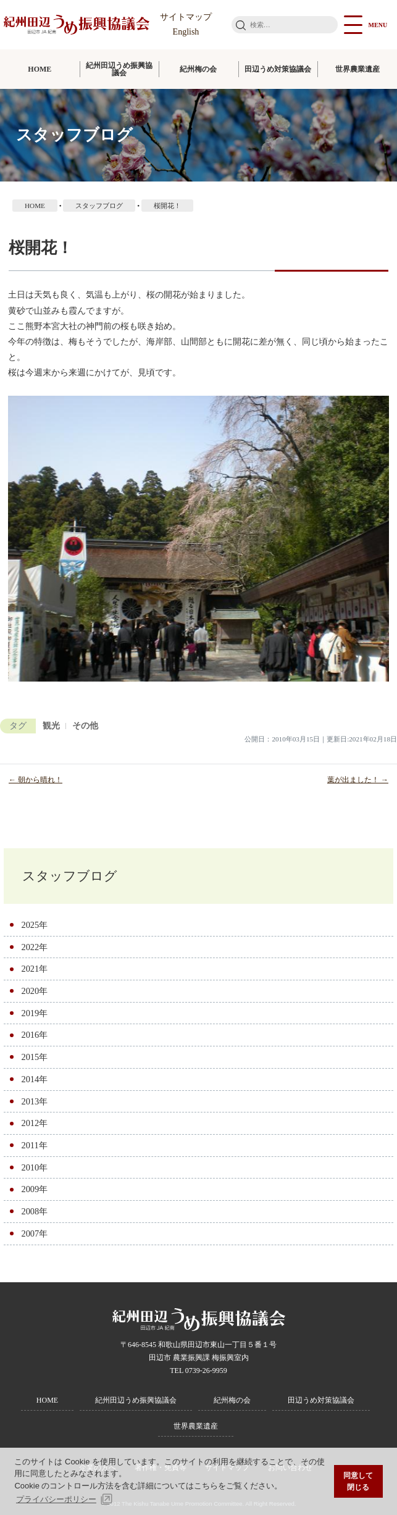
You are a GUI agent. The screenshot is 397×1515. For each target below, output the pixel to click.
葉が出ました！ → (357, 779)
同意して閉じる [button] (358, 1481)
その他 (85, 725)
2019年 (34, 1013)
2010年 (34, 1167)
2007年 (34, 1233)
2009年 (34, 1189)
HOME (39, 69)
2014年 (34, 1079)
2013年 (34, 1101)
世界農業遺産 (357, 69)
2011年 (34, 1145)
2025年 (34, 925)
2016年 (34, 1035)
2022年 (34, 947)
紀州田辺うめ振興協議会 (119, 69)
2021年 (34, 969)
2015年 (34, 1057)
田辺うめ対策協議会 (277, 69)
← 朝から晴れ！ (35, 779)
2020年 (34, 991)
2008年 (34, 1211)
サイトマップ (186, 17)
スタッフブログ (69, 876)
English (186, 31)
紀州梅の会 (198, 69)
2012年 (34, 1123)
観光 (51, 725)
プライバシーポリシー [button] (56, 1499)
